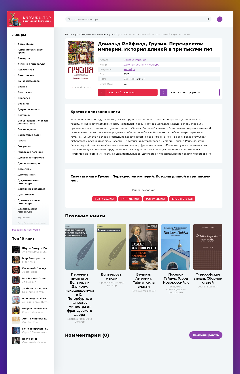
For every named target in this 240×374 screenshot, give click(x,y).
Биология (24, 97)
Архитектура (26, 69)
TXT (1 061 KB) (130, 199)
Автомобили (26, 43)
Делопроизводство (30, 163)
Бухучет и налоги (29, 109)
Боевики (23, 103)
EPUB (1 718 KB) (182, 199)
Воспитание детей (29, 134)
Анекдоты (24, 58)
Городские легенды (30, 151)
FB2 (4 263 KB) (104, 199)
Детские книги (27, 174)
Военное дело (27, 129)
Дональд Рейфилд (135, 59)
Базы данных (26, 75)
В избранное (81, 87)
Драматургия (26, 194)
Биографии (25, 92)
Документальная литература (28, 182)
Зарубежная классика (32, 223)
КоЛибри (129, 69)
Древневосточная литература (29, 202)
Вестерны (24, 114)
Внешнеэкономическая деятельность (33, 122)
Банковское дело (29, 80)
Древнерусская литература (27, 210)
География (24, 146)
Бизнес (22, 86)
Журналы (24, 217)
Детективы (25, 168)
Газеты (22, 140)
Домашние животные (31, 188)
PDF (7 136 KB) (155, 199)
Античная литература (31, 63)
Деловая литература (31, 157)
